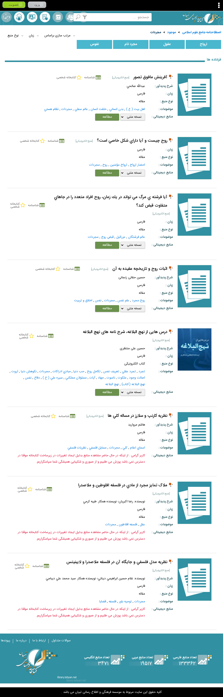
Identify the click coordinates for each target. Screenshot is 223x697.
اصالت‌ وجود (137, 377)
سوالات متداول (61, 640)
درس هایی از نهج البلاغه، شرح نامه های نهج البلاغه (125, 332)
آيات (92, 377)
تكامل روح (93, 371)
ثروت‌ (14, 371)
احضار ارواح (137, 165)
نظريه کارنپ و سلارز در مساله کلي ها (137, 415)
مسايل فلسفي (98, 447)
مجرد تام (130, 44)
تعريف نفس (111, 371)
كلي (125, 447)
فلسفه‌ (112, 601)
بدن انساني (116, 109)
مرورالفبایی (58, 17)
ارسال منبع (19, 17)
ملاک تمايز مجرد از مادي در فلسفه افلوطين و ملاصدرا (122, 485)
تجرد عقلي (129, 371)
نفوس (94, 44)
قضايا (102, 601)
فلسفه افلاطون (128, 524)
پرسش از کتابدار (32, 17)
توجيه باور (125, 601)
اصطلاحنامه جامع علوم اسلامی (201, 32)
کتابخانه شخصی (45, 17)
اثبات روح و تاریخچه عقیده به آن (139, 268)
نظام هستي (51, 109)
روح (105, 165)
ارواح (203, 44)
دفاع (37, 377)
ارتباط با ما (39, 640)
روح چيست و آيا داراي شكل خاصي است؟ (132, 140)
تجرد (141, 371)
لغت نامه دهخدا (6, 17)
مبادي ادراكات (62, 371)
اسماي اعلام (137, 447)
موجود (171, 32)
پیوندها (5, 640)
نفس (98, 300)
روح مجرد (138, 300)
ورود (37, 5)
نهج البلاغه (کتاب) (133, 384)
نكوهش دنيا (29, 371)
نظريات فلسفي (77, 447)
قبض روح (107, 237)
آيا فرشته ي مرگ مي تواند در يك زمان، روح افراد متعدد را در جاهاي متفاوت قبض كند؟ (110, 201)
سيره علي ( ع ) (53, 377)
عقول (167, 44)
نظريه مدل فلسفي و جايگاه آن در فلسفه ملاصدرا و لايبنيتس (116, 562)
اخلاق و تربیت (83, 300)
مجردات (155, 32)
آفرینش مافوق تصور (150, 77)
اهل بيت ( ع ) (135, 109)
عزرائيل (120, 237)
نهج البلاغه (112, 384)
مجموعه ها (70, 17)
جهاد (101, 377)
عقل (142, 524)
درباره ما (21, 640)
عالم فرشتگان (136, 237)
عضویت (14, 5)
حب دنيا (78, 371)
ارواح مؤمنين (118, 165)
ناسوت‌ (111, 377)
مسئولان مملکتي (76, 377)
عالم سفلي (81, 109)
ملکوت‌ (122, 377)
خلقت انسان (99, 109)
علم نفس (123, 300)
